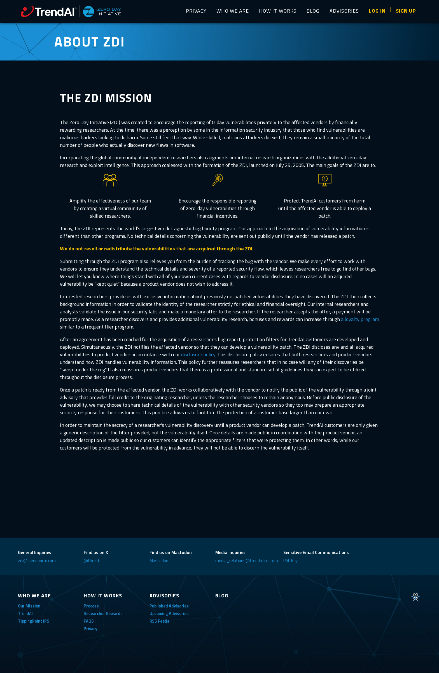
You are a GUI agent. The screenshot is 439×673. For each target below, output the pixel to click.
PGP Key (290, 560)
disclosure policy (198, 354)
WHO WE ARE (232, 11)
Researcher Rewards (103, 613)
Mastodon (159, 560)
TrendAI (25, 613)
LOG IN (377, 11)
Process (91, 606)
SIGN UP (406, 11)
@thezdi (92, 560)
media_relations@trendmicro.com (246, 560)
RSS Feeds (159, 621)
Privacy (90, 628)
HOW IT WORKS (277, 11)
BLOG (313, 11)
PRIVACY (196, 11)
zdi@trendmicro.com (37, 560)
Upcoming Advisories (169, 613)
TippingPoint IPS (33, 621)
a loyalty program (360, 319)
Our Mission (29, 606)
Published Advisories (169, 606)
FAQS (89, 621)
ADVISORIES (344, 11)
